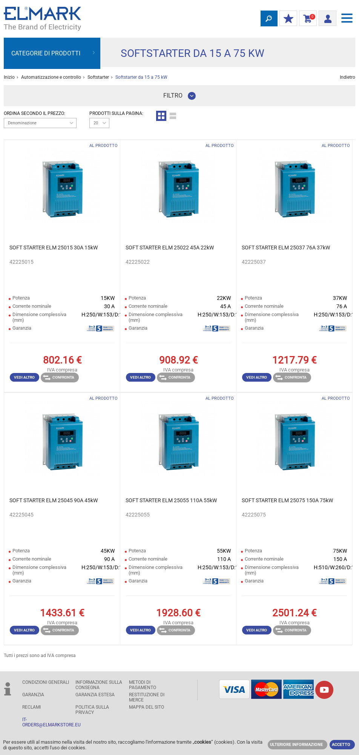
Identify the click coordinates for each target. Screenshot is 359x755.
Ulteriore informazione (296, 744)
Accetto (341, 744)
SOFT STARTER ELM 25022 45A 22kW (170, 248)
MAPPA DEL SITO (146, 707)
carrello (306, 19)
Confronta (58, 377)
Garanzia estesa (95, 694)
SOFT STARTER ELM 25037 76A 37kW (286, 248)
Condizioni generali (45, 682)
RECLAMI (31, 707)
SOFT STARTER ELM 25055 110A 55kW (171, 500)
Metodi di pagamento (142, 685)
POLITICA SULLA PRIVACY (92, 710)
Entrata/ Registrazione (325, 17)
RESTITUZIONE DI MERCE (146, 697)
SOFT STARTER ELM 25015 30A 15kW (53, 248)
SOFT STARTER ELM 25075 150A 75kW (287, 500)
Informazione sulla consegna (98, 685)
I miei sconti (286, 19)
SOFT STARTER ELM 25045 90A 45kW (53, 500)
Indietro (347, 77)
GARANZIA (33, 694)
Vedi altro (24, 377)
